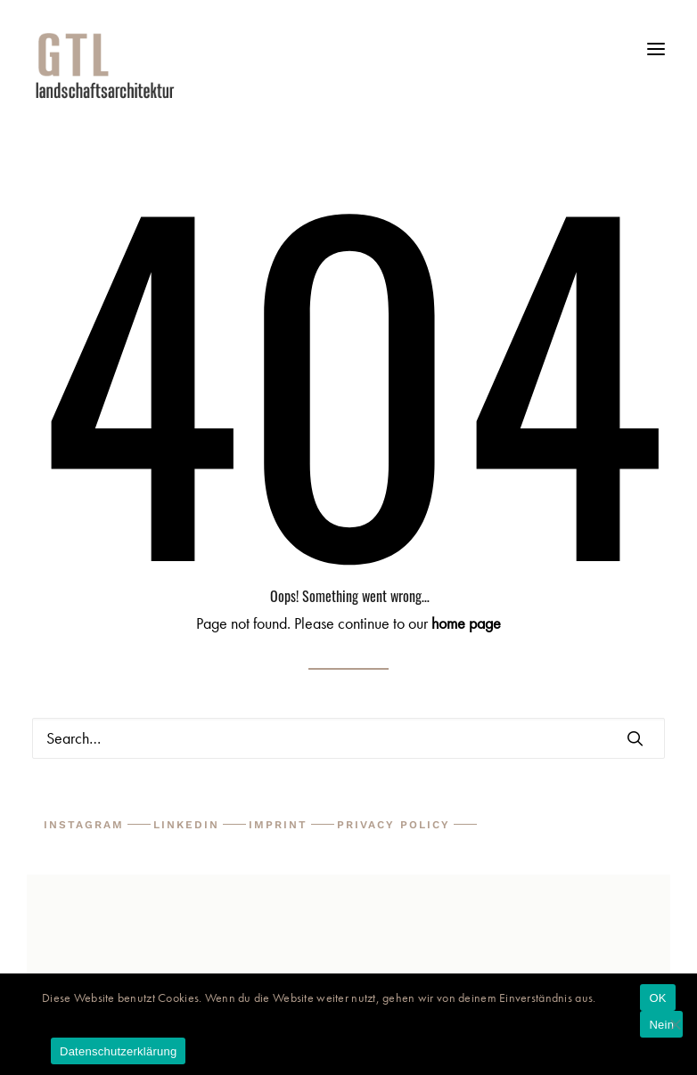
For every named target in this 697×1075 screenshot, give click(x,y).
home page (466, 623)
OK (657, 998)
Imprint (278, 824)
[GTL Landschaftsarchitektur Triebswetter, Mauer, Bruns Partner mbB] (348, 65)
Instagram (84, 824)
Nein (661, 1024)
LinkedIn (186, 824)
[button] (656, 55)
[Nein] (675, 1024)
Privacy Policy (393, 824)
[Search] (348, 738)
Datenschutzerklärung (118, 1051)
